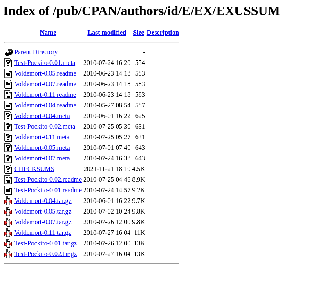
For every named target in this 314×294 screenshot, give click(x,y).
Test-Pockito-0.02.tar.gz (45, 253)
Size (138, 32)
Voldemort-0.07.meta (42, 158)
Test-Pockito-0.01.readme (48, 190)
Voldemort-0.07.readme (45, 83)
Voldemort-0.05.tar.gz (43, 211)
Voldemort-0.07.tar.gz (43, 221)
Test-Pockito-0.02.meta (44, 126)
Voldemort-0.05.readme (45, 73)
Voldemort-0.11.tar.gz (42, 232)
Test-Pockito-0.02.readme (48, 179)
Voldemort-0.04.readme (45, 105)
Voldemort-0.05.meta (42, 147)
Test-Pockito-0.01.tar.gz (45, 243)
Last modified (106, 32)
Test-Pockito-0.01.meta (44, 62)
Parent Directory (36, 52)
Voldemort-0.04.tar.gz (43, 200)
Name (48, 32)
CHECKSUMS (34, 168)
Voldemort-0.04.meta (42, 115)
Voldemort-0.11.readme (45, 94)
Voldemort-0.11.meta (42, 137)
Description (163, 32)
